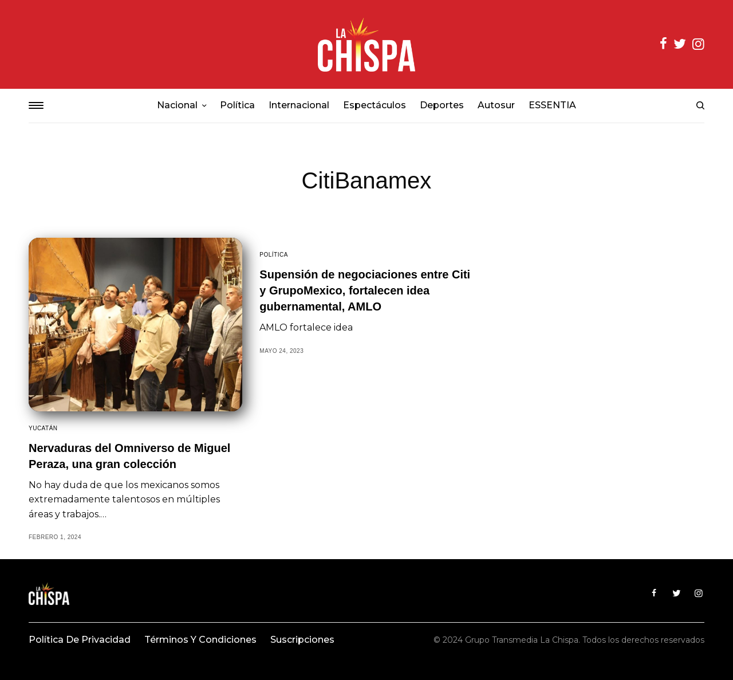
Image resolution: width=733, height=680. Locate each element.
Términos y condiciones (200, 639)
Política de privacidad (80, 639)
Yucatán (43, 428)
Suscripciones (302, 639)
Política (273, 254)
